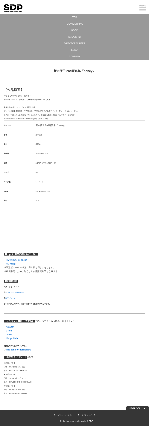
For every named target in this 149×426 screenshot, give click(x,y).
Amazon (10, 327)
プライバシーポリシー (65, 415)
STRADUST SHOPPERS (14, 292)
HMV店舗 (11, 263)
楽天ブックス (10, 298)
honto (9, 334)
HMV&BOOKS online (16, 260)
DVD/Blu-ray (74, 37)
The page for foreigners (19, 349)
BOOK (74, 30)
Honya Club (12, 338)
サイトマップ (86, 415)
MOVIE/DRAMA (75, 24)
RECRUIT (75, 50)
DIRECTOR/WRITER (74, 43)
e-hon (9, 330)
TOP (74, 17)
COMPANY (74, 56)
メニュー (142, 8)
